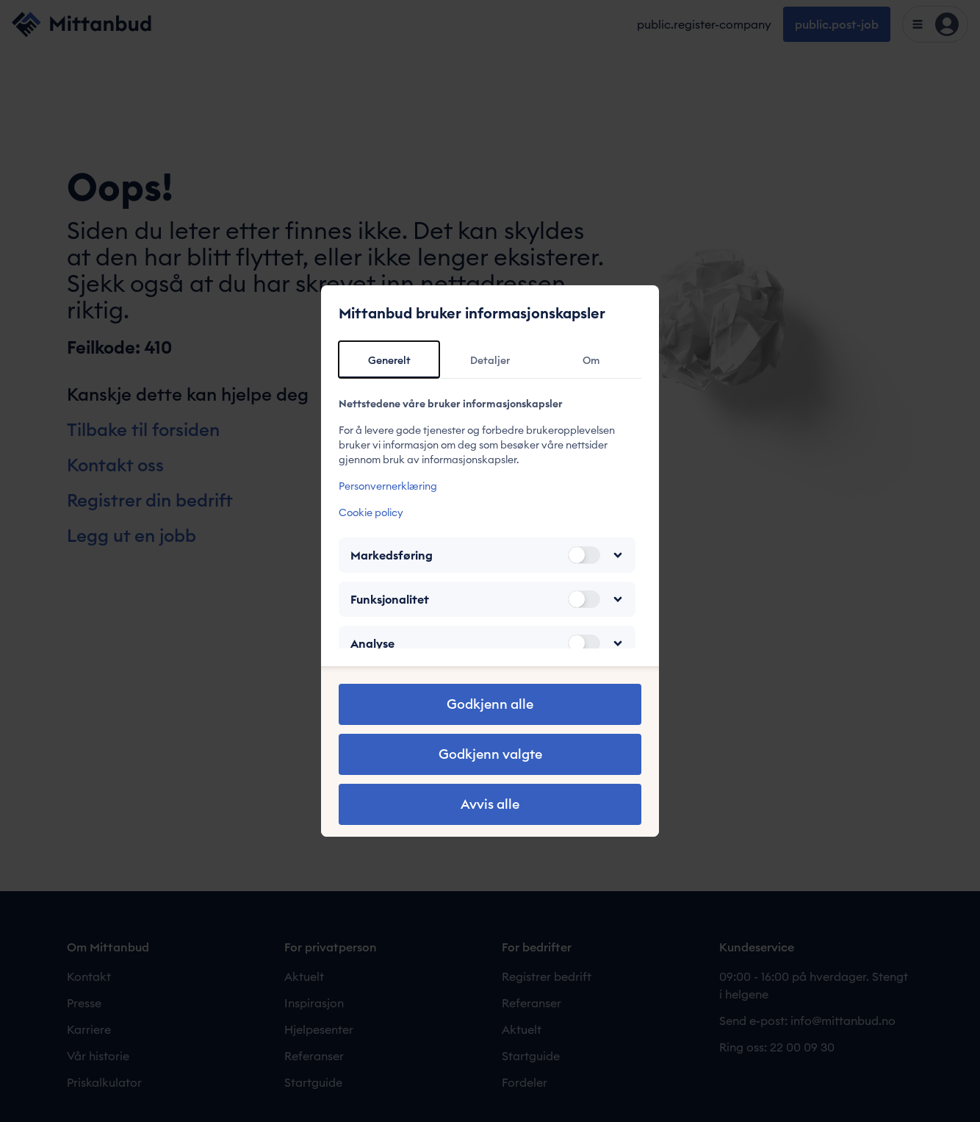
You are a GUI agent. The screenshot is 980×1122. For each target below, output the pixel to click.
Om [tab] (591, 360)
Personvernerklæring (388, 486)
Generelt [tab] (389, 360)
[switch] (584, 555)
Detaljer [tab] (490, 360)
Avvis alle (490, 804)
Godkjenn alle (490, 704)
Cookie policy (371, 512)
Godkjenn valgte (490, 754)
